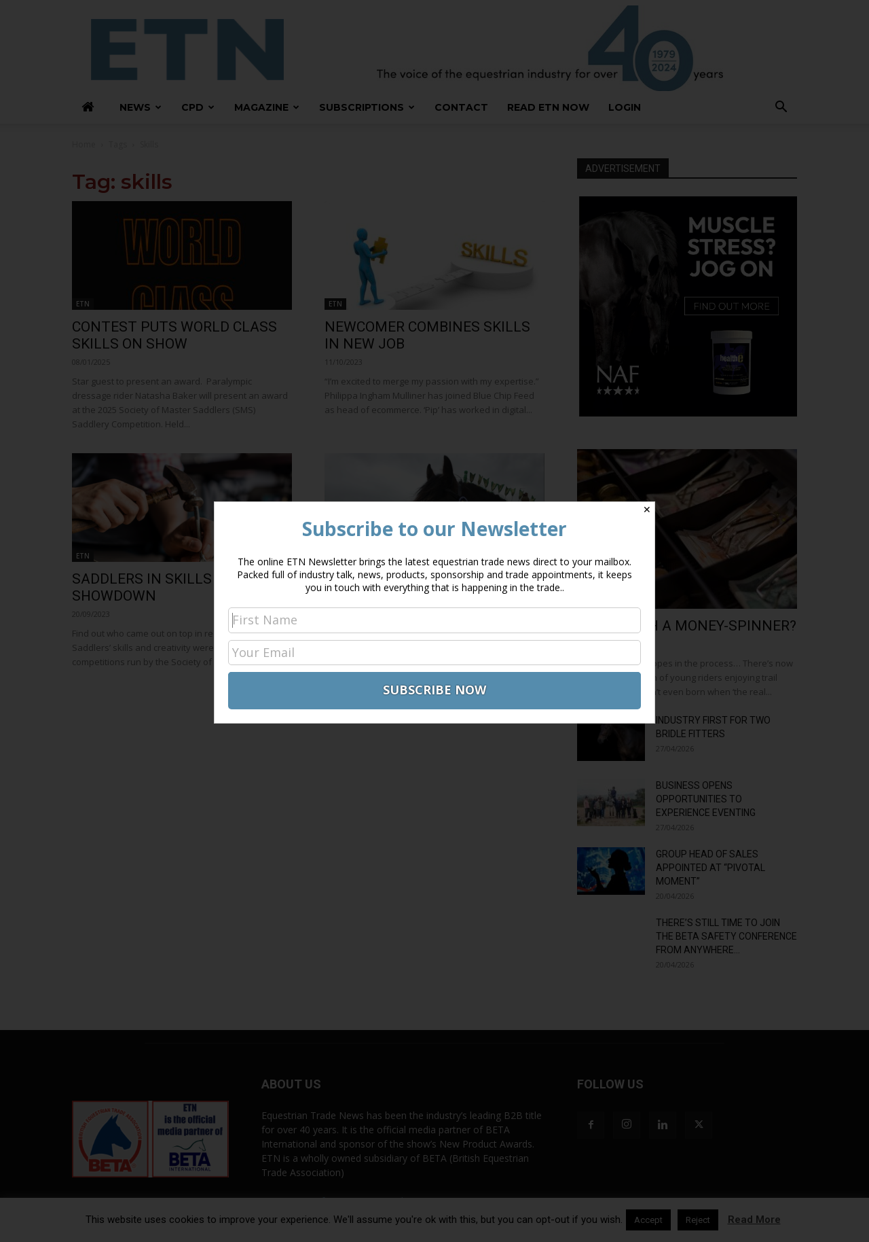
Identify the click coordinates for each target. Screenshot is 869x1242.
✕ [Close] (647, 509)
